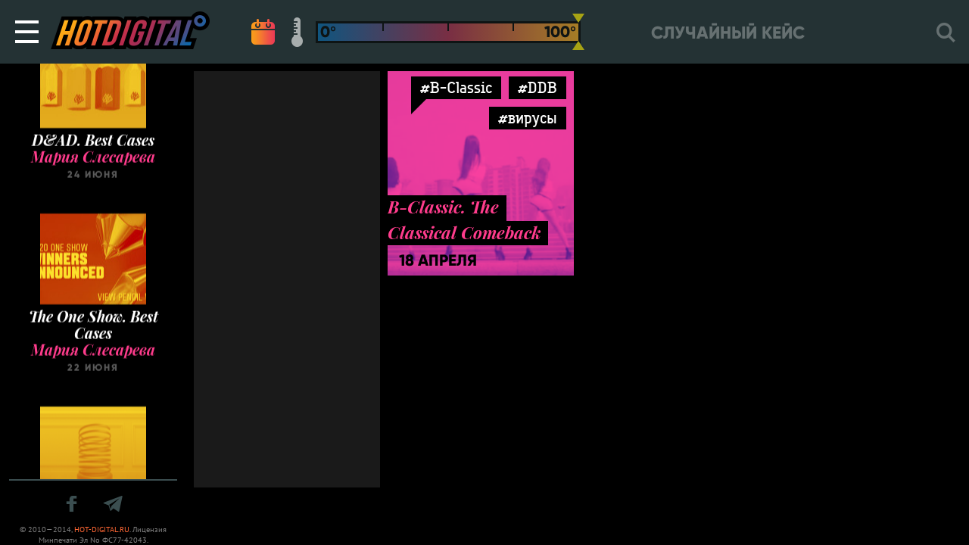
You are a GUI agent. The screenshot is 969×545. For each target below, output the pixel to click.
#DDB (537, 87)
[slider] (578, 32)
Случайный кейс (728, 33)
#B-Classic (456, 87)
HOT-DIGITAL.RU (101, 529)
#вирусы (527, 117)
